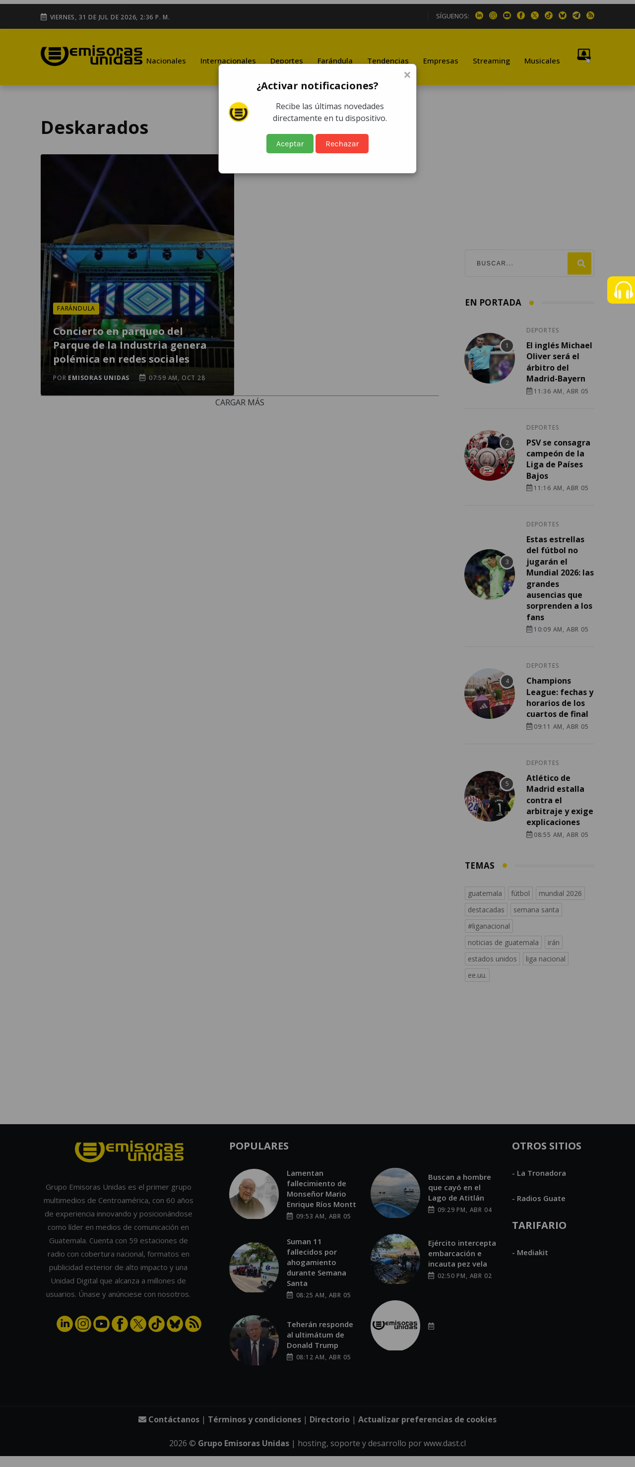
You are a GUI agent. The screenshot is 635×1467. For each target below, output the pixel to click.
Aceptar (290, 143)
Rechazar (342, 143)
